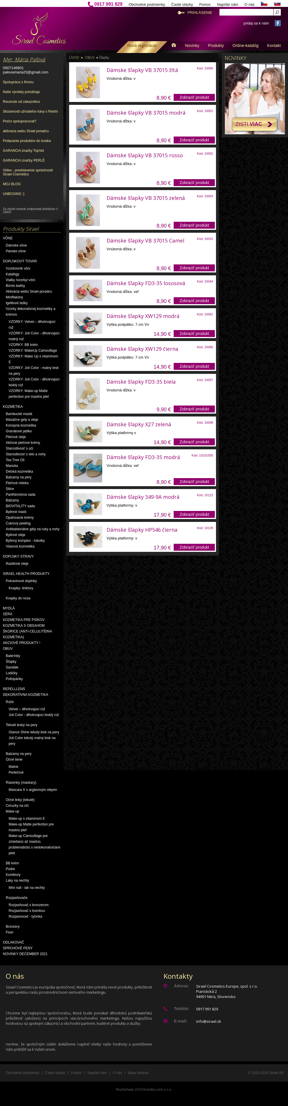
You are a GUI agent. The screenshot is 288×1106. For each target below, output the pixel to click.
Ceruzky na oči (17, 806)
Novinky (192, 45)
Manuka (12, 466)
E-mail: (180, 1021)
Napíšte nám (227, 4)
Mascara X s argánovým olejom (33, 790)
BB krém (12, 863)
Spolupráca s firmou (18, 82)
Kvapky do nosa (18, 598)
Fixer (10, 932)
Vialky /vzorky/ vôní (20, 280)
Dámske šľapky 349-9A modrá (143, 496)
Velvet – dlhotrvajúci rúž (27, 709)
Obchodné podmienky (147, 4)
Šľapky (11, 662)
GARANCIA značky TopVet (23, 151)
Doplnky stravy (18, 556)
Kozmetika (13, 407)
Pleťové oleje (16, 437)
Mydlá (9, 608)
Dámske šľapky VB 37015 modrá (146, 112)
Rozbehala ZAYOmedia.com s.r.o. (144, 1089)
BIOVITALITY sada (20, 506)
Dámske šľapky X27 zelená (139, 424)
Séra (7, 614)
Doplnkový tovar (20, 261)
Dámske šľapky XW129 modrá (143, 316)
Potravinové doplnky (21, 581)
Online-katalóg (245, 45)
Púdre (10, 869)
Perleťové (16, 772)
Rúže (10, 702)
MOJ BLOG (12, 184)
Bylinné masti (16, 512)
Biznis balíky (15, 286)
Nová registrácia (141, 45)
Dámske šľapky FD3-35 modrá (143, 457)
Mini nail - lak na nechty (27, 888)
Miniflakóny (14, 297)
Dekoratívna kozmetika (25, 695)
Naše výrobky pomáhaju (21, 92)
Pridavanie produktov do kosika (27, 141)
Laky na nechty (17, 880)
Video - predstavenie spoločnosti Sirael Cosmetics (28, 172)
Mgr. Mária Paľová (24, 59)
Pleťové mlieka (17, 483)
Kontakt (274, 45)
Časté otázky (182, 4)
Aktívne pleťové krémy (23, 443)
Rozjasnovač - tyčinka (25, 916)
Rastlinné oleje (17, 564)
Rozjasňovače (16, 898)
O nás (250, 4)
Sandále (12, 667)
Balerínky (13, 656)
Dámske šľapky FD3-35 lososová (146, 283)
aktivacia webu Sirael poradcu (26, 131)
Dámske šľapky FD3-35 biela (141, 381)
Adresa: (181, 986)
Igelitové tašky (17, 303)
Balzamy (12, 500)
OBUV (8, 649)
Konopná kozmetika (21, 425)
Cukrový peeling (18, 523)
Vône (8, 238)
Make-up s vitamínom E (27, 819)
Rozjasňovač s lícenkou (27, 911)
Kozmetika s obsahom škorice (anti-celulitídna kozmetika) (27, 631)
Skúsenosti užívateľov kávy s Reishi (30, 111)
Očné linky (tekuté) (20, 800)
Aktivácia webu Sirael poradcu (29, 291)
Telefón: (181, 1008)
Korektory (13, 875)
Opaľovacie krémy (20, 518)
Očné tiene (14, 759)
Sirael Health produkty (26, 574)
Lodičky (12, 673)
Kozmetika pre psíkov (24, 620)
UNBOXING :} (13, 194)
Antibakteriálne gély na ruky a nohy (33, 529)
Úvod (74, 57)
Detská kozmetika (19, 471)
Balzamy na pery (18, 477)
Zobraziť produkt (194, 97)
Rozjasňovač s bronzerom (29, 905)
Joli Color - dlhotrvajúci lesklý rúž (34, 715)
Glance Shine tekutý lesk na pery (34, 732)
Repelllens (14, 689)
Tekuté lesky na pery (21, 725)
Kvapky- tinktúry (21, 588)
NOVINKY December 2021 (25, 954)
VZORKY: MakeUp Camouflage (33, 351)
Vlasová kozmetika (20, 546)
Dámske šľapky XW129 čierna (142, 348)
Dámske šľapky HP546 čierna (142, 529)
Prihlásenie (199, 12)
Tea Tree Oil (15, 460)
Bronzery (13, 927)
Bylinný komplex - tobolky (25, 541)
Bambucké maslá (19, 414)
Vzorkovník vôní (18, 268)
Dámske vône (16, 245)
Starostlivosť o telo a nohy (26, 454)
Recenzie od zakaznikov (21, 102)
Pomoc (205, 4)
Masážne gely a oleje (22, 420)
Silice (10, 489)
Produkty (216, 45)
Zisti (249, 124)
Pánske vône (16, 251)
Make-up (12, 811)
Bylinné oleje (15, 535)
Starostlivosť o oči (19, 448)
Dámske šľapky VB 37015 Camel (145, 240)
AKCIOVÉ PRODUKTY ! (21, 643)
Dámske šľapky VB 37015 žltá (142, 70)
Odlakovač (13, 942)
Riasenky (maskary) (21, 783)
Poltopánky (14, 679)
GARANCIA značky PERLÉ (24, 160)
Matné (13, 767)
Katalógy (12, 274)
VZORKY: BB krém (23, 345)
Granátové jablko (19, 431)
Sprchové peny (18, 948)
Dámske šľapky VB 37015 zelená (146, 197)
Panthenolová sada (20, 495)
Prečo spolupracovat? (19, 121)
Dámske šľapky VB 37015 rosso (145, 155)
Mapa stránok (138, 1073)
